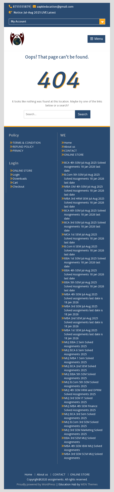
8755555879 (21, 6)
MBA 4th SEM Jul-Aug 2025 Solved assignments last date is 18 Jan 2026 (83, 298)
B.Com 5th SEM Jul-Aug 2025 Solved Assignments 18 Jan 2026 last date (84, 178)
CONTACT (70, 150)
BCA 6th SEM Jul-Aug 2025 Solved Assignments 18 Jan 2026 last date (85, 214)
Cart (15, 182)
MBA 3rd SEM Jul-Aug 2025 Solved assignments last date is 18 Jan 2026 (83, 310)
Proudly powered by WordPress (36, 484)
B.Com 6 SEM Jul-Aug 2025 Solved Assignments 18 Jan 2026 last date (84, 250)
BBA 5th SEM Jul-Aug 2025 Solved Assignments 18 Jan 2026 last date (84, 286)
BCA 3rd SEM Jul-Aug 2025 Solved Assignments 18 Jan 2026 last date (85, 226)
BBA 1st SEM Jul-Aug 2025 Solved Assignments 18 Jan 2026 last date (85, 262)
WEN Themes (89, 484)
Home (68, 142)
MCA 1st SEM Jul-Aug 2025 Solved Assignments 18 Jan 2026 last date (84, 238)
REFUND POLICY (23, 146)
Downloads (20, 178)
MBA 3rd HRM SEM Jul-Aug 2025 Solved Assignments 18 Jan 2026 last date (84, 202)
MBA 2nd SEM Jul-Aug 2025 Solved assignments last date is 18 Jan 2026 (83, 322)
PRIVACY (18, 150)
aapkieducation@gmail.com (55, 6)
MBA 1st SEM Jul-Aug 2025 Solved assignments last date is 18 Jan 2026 (83, 334)
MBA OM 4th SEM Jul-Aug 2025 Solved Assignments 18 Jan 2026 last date (84, 190)
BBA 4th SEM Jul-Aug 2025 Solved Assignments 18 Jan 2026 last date (84, 274)
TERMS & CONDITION (27, 142)
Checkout (18, 186)
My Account (18, 21)
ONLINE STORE (74, 154)
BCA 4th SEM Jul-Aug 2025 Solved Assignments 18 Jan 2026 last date (85, 166)
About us (69, 146)
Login (16, 174)
